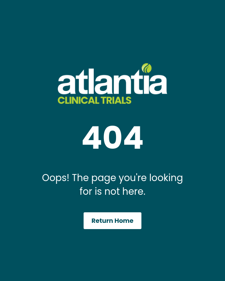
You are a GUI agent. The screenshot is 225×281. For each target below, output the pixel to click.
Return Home (112, 220)
